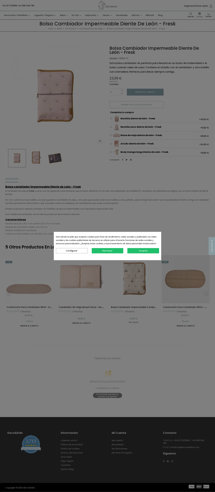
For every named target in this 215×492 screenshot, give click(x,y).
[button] (212, 246)
